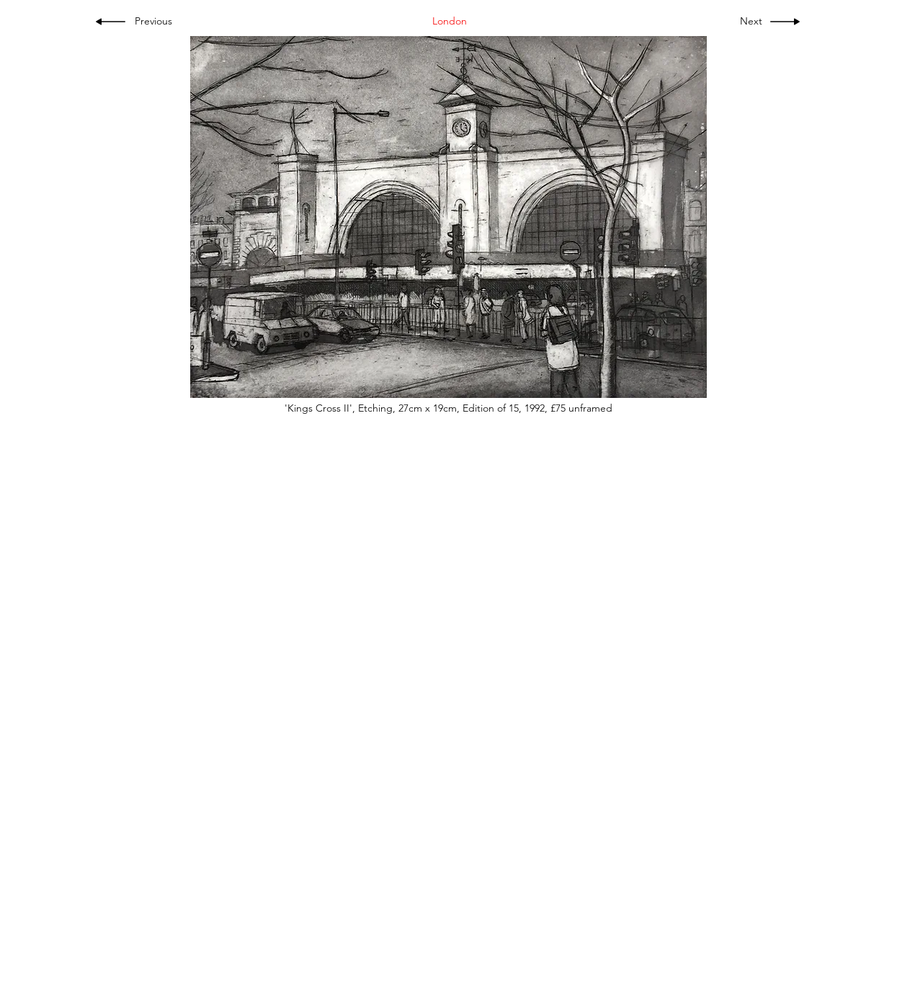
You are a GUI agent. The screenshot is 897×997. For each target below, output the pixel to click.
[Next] (747, 21)
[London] (449, 21)
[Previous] (158, 21)
